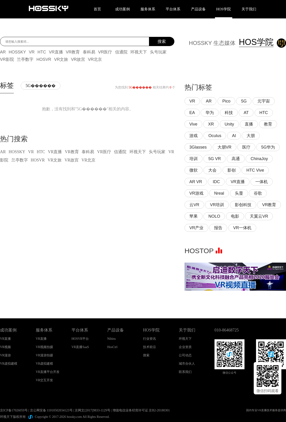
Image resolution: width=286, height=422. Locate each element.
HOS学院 (223, 9)
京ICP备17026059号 (14, 410)
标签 (7, 85)
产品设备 (198, 9)
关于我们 (248, 9)
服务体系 (147, 9)
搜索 (162, 41)
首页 (97, 9)
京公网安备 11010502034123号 (51, 410)
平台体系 (173, 9)
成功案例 (122, 9)
